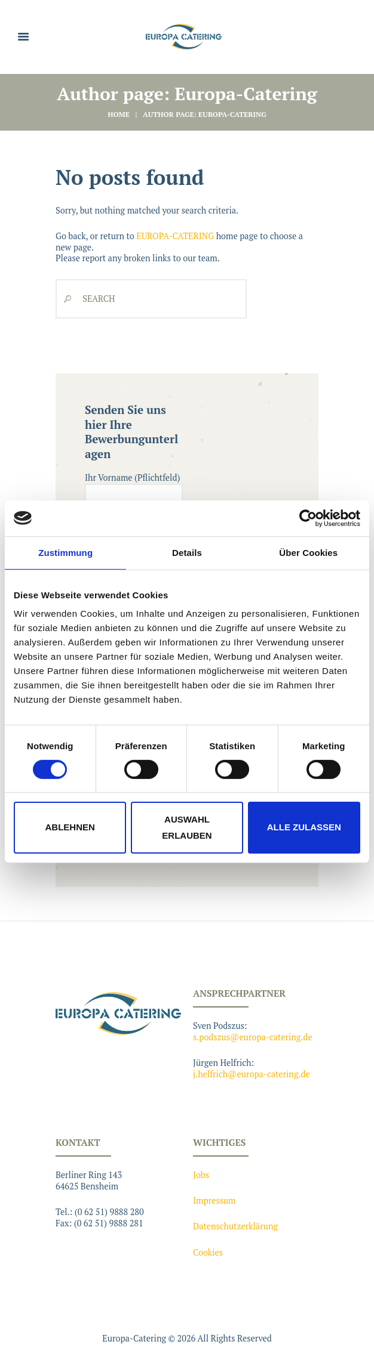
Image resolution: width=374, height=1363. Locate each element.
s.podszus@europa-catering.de (252, 1037)
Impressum (214, 1200)
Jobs (201, 1174)
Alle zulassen (304, 827)
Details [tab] (187, 552)
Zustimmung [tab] (65, 552)
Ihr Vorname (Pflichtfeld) (134, 497)
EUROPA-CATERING (175, 236)
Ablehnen (70, 827)
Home (119, 114)
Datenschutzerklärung (235, 1226)
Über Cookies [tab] (308, 552)
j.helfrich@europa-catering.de (251, 1074)
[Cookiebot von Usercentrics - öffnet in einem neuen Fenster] (308, 518)
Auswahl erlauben (186, 827)
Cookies (208, 1252)
